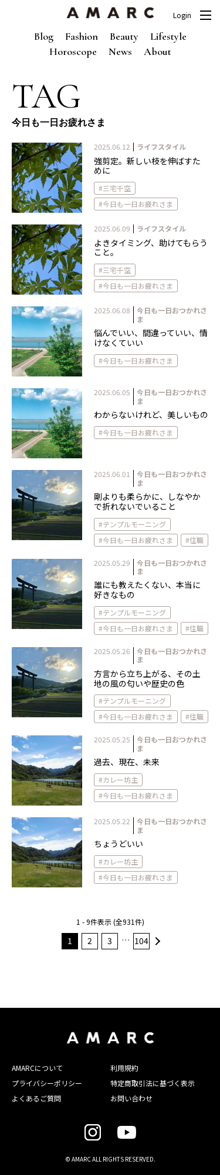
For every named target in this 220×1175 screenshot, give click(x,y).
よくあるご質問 (36, 1098)
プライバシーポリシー (47, 1083)
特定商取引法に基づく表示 (152, 1083)
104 (141, 940)
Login (182, 15)
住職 (196, 540)
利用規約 (124, 1068)
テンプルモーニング (134, 524)
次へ (156, 941)
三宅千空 (117, 188)
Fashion (81, 36)
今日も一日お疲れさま (138, 204)
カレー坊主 (120, 780)
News (120, 51)
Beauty (124, 36)
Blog (43, 36)
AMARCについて (37, 1068)
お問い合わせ (131, 1098)
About (157, 51)
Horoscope (73, 51)
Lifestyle (168, 36)
